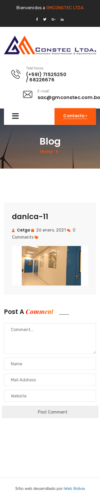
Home (46, 152)
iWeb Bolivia (74, 488)
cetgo (23, 230)
